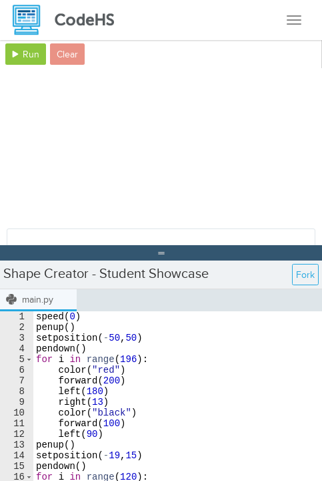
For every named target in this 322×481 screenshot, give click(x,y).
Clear (67, 54)
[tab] (38, 300)
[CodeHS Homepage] (68, 20)
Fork (305, 275)
